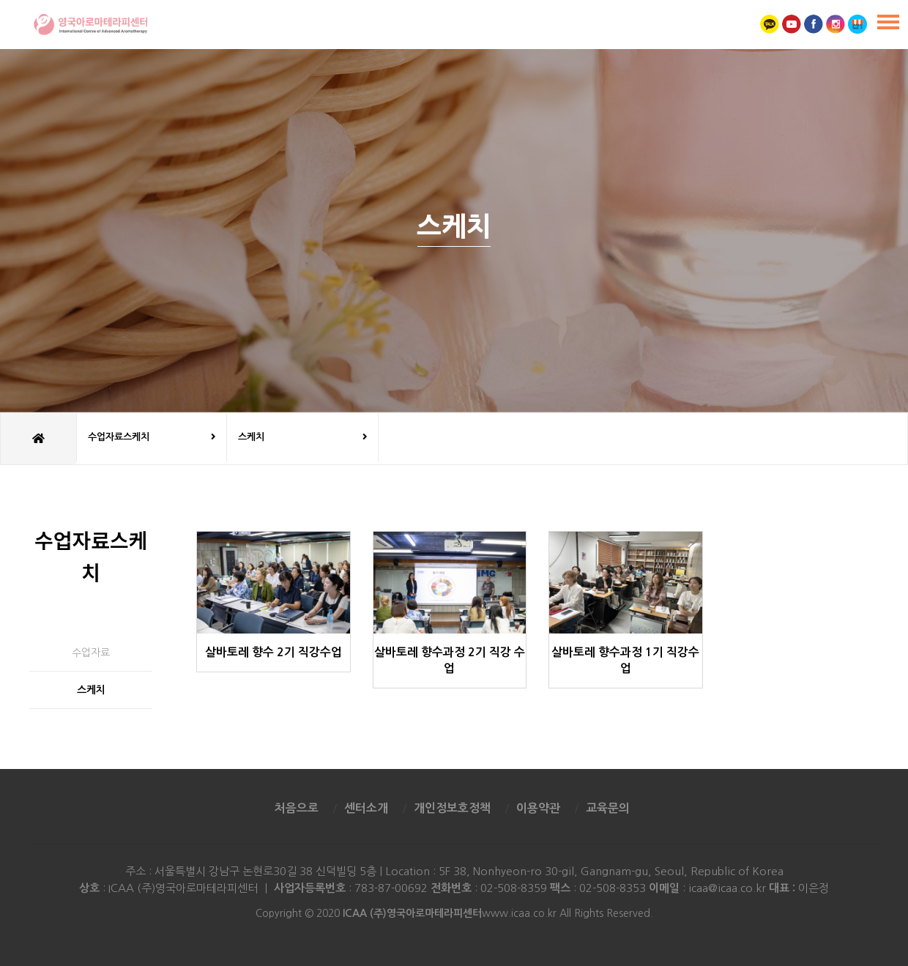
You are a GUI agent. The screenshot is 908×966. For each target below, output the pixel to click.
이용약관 (538, 808)
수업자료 (91, 652)
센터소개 (366, 808)
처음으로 (297, 808)
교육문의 (608, 808)
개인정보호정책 (452, 808)
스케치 (302, 437)
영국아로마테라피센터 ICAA (89, 24)
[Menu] (888, 22)
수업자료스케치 (152, 437)
